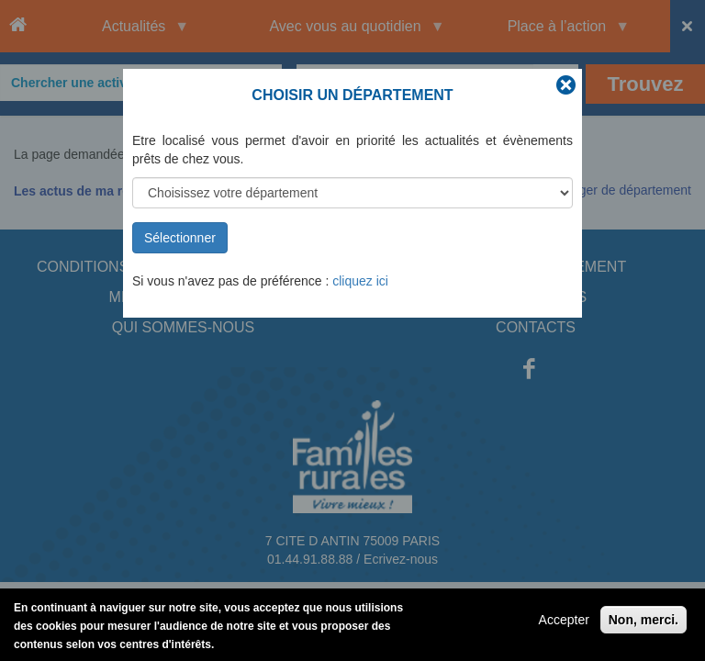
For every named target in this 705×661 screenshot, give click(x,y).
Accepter (564, 624)
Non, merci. (643, 624)
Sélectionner (180, 237)
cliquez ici (360, 281)
